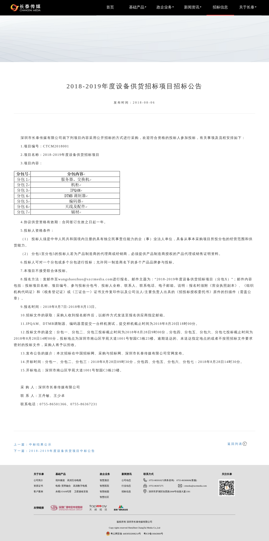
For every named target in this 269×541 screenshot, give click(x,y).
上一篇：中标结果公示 (33, 444)
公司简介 (38, 480)
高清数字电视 (80, 486)
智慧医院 (104, 486)
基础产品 (137, 7)
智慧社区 (104, 497)
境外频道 (60, 480)
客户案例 (38, 491)
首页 (110, 7)
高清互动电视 (74, 480)
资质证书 (38, 486)
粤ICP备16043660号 (153, 534)
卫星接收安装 (81, 491)
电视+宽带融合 (63, 486)
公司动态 (126, 480)
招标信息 (220, 7)
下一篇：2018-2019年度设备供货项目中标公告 (54, 451)
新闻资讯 (192, 7)
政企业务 (165, 7)
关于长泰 (248, 7)
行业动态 (126, 486)
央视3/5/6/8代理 (63, 491)
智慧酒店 (104, 480)
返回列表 (237, 444)
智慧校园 (104, 491)
